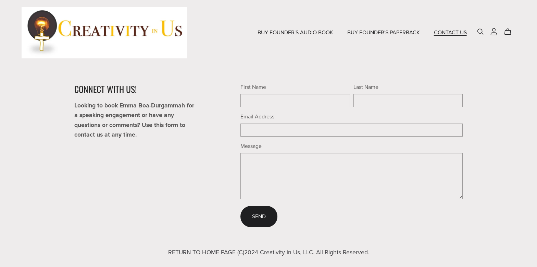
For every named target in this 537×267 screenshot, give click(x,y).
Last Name (365, 87)
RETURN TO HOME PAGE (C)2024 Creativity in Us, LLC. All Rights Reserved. (268, 252)
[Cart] (510, 31)
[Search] (480, 31)
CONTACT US (450, 32)
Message (251, 146)
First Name (253, 87)
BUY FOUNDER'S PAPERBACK (383, 32)
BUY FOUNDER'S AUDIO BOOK (295, 32)
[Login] (494, 31)
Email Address (257, 116)
